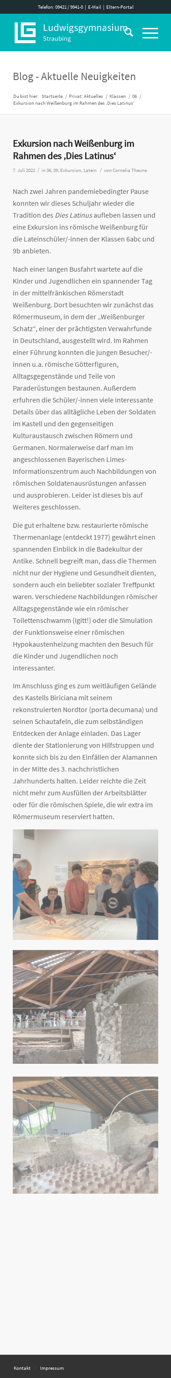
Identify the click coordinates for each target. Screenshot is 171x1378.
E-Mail (94, 7)
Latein (90, 170)
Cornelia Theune (130, 170)
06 (49, 170)
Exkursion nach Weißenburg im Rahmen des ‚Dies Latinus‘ (73, 149)
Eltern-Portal (120, 7)
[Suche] (124, 32)
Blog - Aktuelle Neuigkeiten (74, 76)
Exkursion (70, 170)
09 (55, 170)
